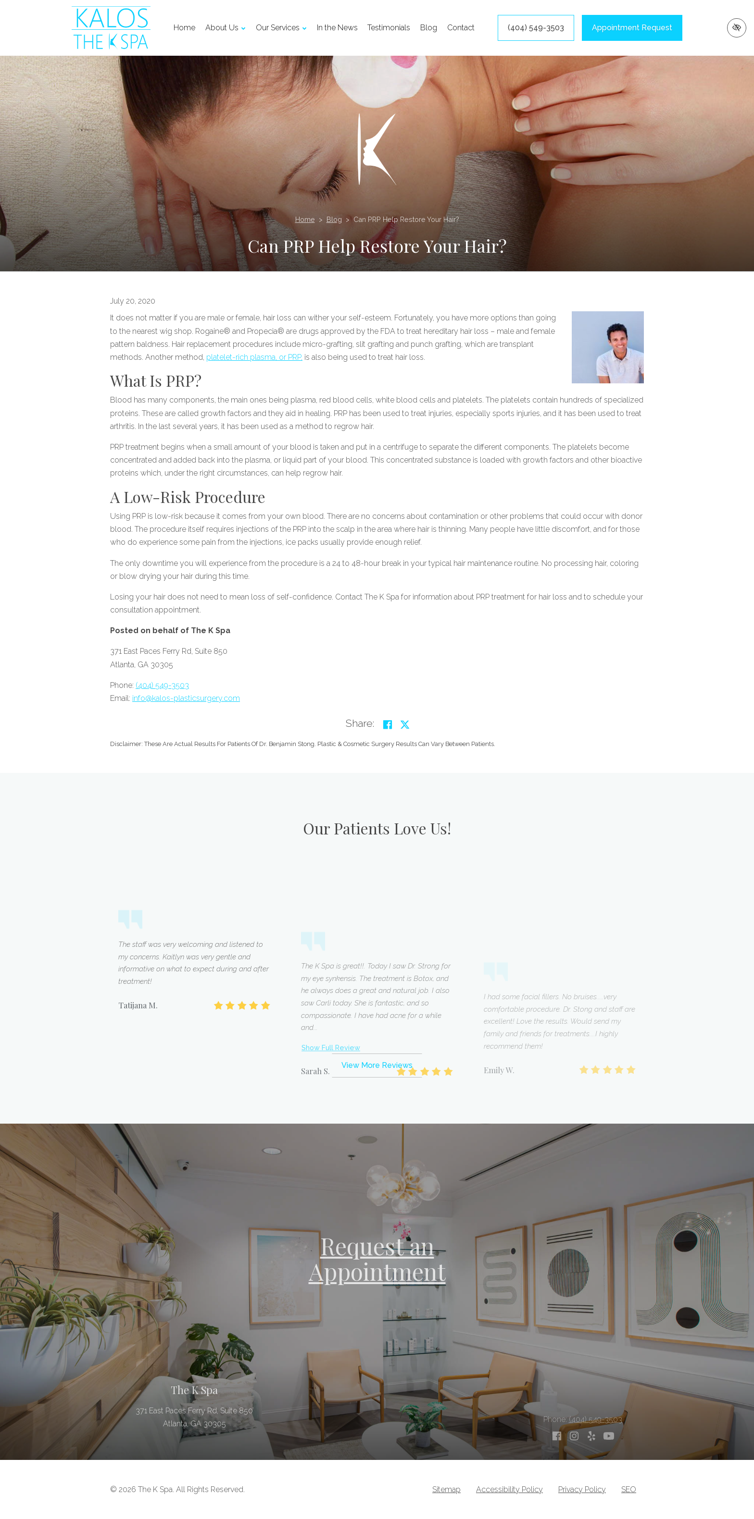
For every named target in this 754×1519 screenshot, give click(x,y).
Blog (428, 27)
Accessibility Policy (509, 1489)
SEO (628, 1489)
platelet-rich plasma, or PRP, (254, 357)
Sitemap (446, 1489)
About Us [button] (225, 27)
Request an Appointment (377, 1258)
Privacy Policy (582, 1489)
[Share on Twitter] (405, 724)
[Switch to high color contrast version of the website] (736, 27)
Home (184, 27)
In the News (337, 27)
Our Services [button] (281, 27)
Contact (461, 27)
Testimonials (388, 27)
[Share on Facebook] (387, 724)
